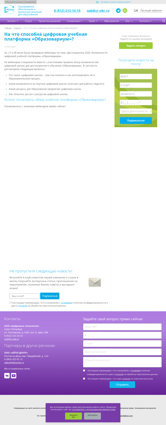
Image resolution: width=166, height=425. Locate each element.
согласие (22, 305)
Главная (7, 28)
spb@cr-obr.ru (98, 10)
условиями (66, 302)
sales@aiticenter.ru (14, 362)
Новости (17, 28)
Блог (128, 21)
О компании (73, 21)
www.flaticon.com (126, 416)
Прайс (92, 21)
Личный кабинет (151, 10)
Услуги (28, 21)
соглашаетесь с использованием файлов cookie (94, 409)
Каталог (12, 21)
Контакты (144, 21)
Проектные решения (49, 21)
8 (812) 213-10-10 (67, 10)
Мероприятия (111, 21)
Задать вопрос (136, 45)
